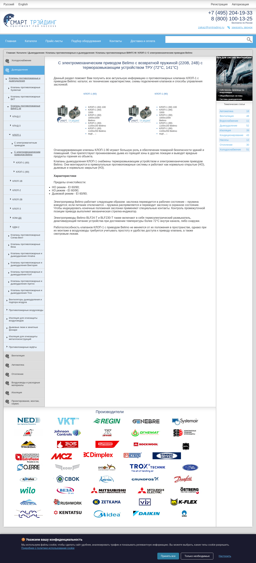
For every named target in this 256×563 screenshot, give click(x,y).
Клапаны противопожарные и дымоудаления (24, 79)
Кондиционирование (234, 135)
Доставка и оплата (142, 41)
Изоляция (13, 393)
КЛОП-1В (17, 181)
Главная (10, 41)
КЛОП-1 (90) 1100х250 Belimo (168, 129)
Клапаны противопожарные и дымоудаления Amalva (26, 254)
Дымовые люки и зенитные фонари (23, 328)
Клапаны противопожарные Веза (25, 245)
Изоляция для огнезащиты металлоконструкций (23, 337)
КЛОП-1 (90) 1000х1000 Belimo (165, 118)
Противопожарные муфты (23, 347)
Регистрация (219, 4)
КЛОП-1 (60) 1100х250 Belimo (97, 129)
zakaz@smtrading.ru (211, 27)
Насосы (234, 140)
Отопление (14, 375)
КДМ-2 (15, 227)
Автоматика (14, 365)
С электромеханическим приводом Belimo (27, 153)
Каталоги (31, 41)
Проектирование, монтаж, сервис (22, 402)
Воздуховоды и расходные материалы (22, 384)
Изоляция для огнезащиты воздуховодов (23, 319)
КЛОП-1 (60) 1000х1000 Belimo (94, 118)
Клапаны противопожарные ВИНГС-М (25, 107)
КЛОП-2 (16, 190)
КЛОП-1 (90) (22, 171)
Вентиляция (15, 356)
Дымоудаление (16, 70)
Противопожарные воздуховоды (26, 310)
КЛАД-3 (16, 125)
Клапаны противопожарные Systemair (25, 88)
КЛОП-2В (17, 199)
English (23, 4)
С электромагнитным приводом (25, 144)
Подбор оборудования (86, 41)
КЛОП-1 (16, 135)
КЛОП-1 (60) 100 (97, 107)
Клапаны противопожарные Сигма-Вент (25, 236)
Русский (9, 4)
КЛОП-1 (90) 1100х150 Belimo (168, 124)
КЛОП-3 (16, 208)
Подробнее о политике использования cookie (47, 548)
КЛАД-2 (16, 116)
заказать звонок (241, 27)
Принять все (168, 556)
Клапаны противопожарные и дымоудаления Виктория (26, 264)
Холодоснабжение (18, 61)
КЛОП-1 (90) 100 (168, 107)
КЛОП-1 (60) (22, 162)
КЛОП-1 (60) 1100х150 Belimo (97, 124)
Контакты (116, 41)
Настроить (225, 556)
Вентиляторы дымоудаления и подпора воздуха (25, 300)
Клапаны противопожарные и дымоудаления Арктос (26, 282)
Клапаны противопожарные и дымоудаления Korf (26, 273)
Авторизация (240, 4)
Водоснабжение (234, 120)
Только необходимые (197, 556)
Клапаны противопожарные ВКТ (25, 98)
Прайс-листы (54, 41)
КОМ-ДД (16, 218)
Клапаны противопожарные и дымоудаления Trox (26, 291)
